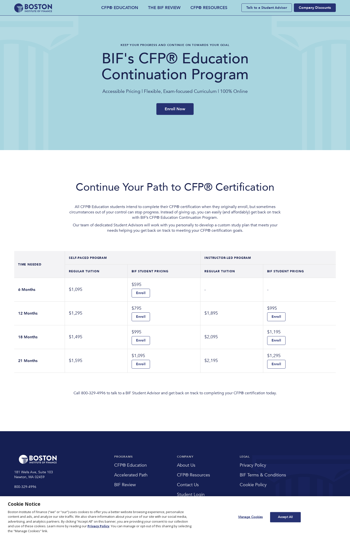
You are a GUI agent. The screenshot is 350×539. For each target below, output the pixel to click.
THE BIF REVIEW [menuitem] (164, 8)
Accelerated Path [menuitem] (131, 475)
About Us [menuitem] (186, 465)
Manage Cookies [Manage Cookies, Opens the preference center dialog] (250, 517)
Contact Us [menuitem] (188, 485)
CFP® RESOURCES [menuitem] (208, 8)
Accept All (285, 517)
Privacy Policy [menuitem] (253, 465)
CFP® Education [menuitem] (130, 465)
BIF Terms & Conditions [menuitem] (263, 475)
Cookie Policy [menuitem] (253, 485)
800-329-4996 (25, 486)
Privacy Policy (98, 526)
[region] (175, 517)
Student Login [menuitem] (191, 495)
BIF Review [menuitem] (125, 485)
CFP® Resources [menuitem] (193, 475)
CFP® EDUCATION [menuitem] (119, 8)
